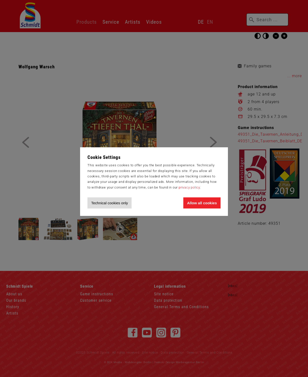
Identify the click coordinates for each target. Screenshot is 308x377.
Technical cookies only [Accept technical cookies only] (109, 203)
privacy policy (189, 187)
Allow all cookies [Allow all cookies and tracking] (202, 203)
